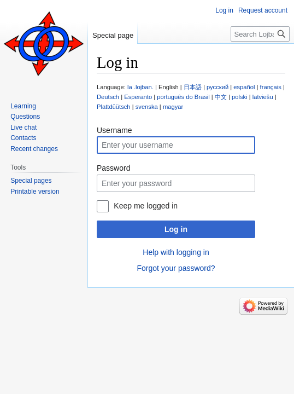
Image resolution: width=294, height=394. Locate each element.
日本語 (193, 87)
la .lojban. (140, 87)
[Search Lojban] (260, 34)
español (244, 87)
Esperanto (138, 97)
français (270, 87)
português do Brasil (183, 97)
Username (114, 130)
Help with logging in (176, 252)
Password (113, 168)
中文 (221, 97)
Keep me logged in (146, 205)
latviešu (262, 97)
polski (240, 97)
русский (217, 87)
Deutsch (108, 97)
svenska (147, 106)
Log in (175, 229)
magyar (173, 106)
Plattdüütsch (114, 106)
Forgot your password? (176, 268)
